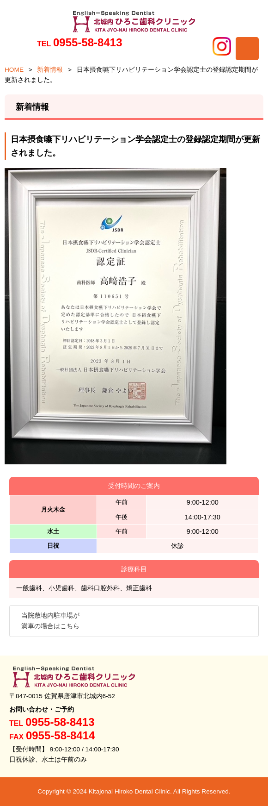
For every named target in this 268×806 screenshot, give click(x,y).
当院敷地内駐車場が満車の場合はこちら (50, 621)
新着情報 (50, 69)
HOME (14, 69)
